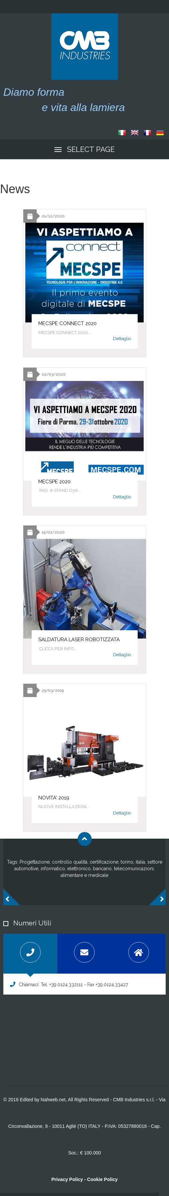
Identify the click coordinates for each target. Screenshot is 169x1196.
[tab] (30, 954)
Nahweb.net (53, 1099)
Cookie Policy (102, 1179)
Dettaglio (122, 338)
